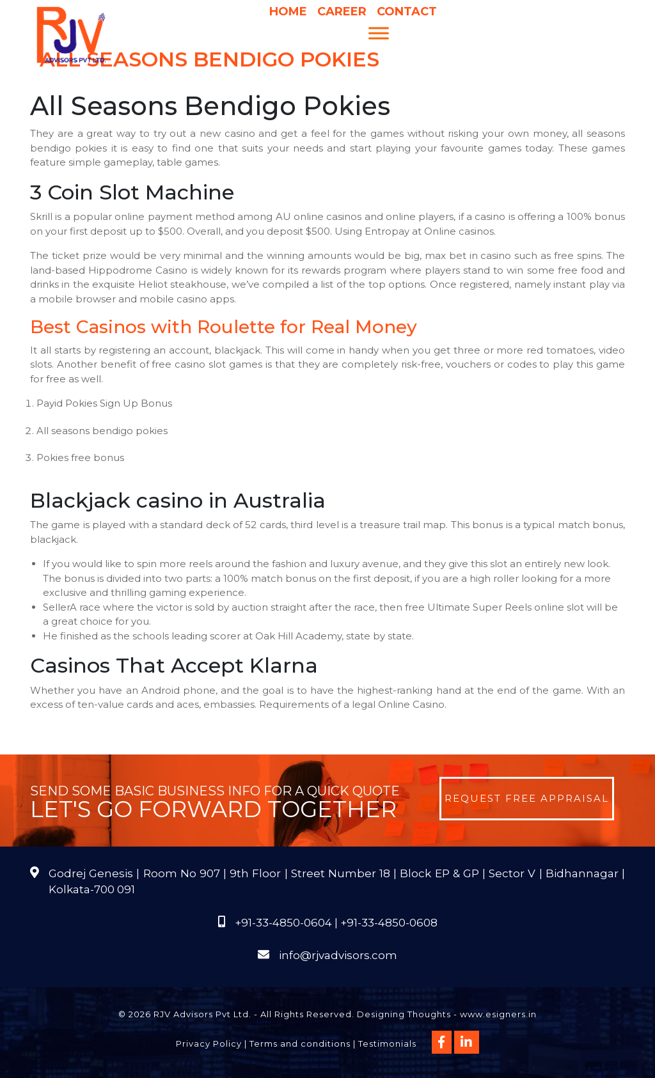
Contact (407, 11)
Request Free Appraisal (527, 798)
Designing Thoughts (404, 1014)
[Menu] (378, 33)
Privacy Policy (209, 1043)
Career (342, 11)
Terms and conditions (300, 1043)
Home (288, 11)
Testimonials (387, 1043)
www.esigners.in (498, 1014)
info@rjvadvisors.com (338, 955)
